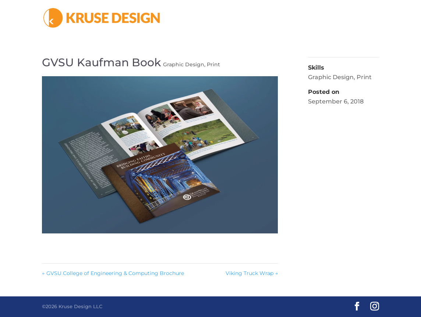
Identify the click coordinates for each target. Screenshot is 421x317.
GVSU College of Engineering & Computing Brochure (113, 273)
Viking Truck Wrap (252, 273)
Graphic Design (183, 64)
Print (213, 64)
